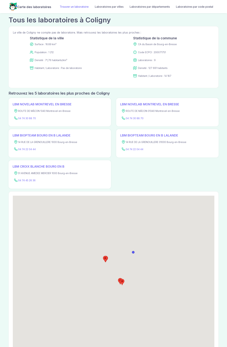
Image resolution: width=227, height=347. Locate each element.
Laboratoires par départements (150, 6)
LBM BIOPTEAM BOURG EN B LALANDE (42, 135)
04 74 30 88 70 (27, 118)
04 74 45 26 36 (27, 180)
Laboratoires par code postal (194, 6)
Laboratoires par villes (109, 6)
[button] (105, 259)
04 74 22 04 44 (27, 149)
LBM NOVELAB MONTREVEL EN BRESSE (42, 104)
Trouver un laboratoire (74, 6)
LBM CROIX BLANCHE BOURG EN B (38, 166)
